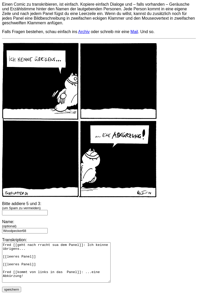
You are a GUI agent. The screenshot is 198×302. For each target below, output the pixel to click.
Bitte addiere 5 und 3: (25, 208)
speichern (11, 297)
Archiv (83, 31)
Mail (134, 31)
